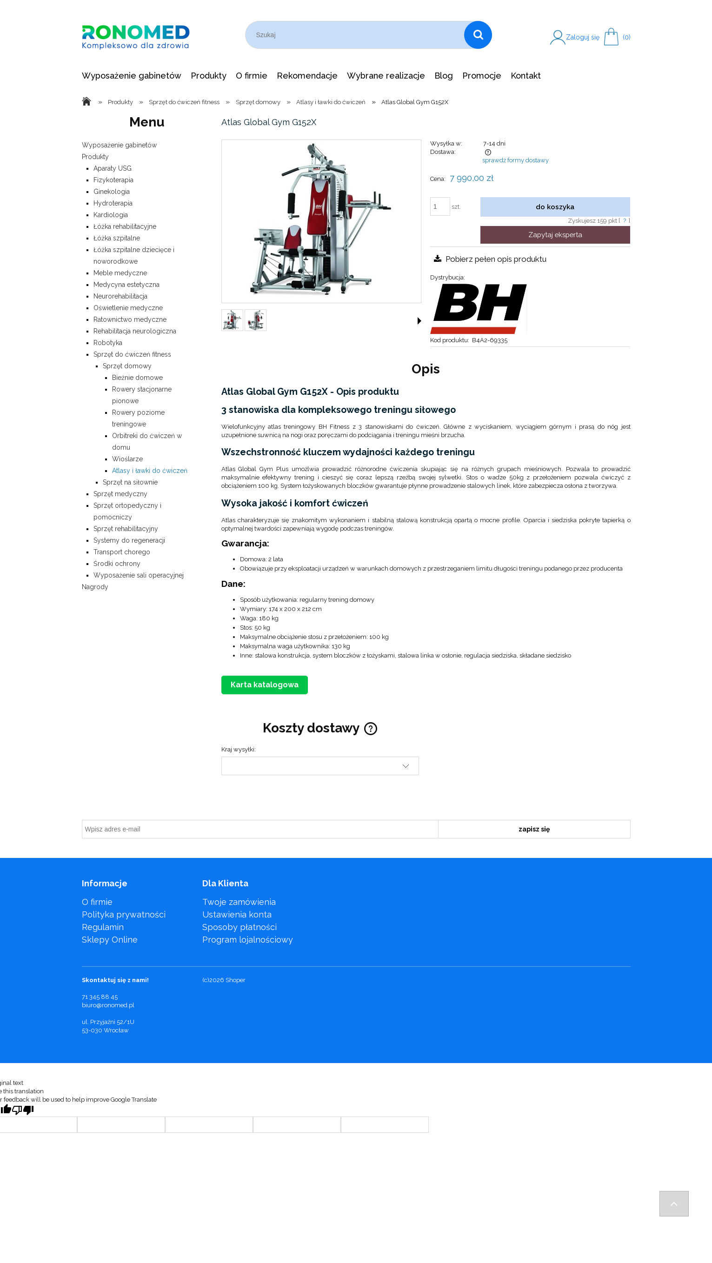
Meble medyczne (120, 273)
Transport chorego (121, 552)
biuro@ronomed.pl (108, 1005)
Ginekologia (111, 191)
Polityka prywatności (124, 914)
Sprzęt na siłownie (130, 482)
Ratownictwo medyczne (129, 319)
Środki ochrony (116, 563)
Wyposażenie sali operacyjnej (138, 575)
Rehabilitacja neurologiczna (134, 331)
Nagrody (95, 587)
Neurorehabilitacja (120, 296)
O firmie (97, 902)
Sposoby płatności (239, 927)
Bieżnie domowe (137, 377)
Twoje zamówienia (239, 902)
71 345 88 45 (100, 996)
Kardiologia (110, 215)
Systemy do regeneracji (129, 540)
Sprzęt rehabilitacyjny (125, 528)
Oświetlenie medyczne (128, 308)
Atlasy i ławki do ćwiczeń (149, 470)
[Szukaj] (478, 35)
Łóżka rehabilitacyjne (124, 226)
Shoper (236, 980)
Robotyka (107, 342)
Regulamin (103, 927)
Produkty (95, 156)
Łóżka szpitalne (116, 238)
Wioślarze (127, 459)
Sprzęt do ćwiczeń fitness (132, 354)
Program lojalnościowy (247, 939)
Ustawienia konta (237, 914)
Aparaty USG (112, 168)
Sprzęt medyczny (120, 494)
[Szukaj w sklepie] (357, 35)
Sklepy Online (110, 939)
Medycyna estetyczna (126, 284)
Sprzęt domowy (127, 366)
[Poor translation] (23, 1110)
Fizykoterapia (113, 180)
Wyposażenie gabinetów (119, 145)
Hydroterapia (113, 203)
